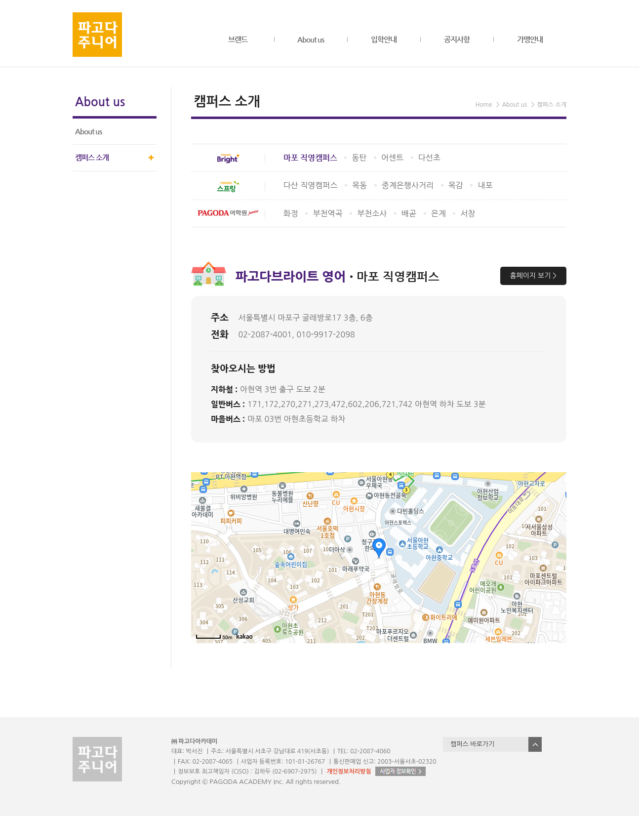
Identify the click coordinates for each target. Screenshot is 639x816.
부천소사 (372, 213)
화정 (290, 213)
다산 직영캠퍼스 (310, 185)
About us (310, 39)
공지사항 (457, 39)
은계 (438, 213)
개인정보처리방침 (348, 772)
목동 (359, 185)
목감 (455, 185)
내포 (485, 185)
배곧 (408, 213)
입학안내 (384, 39)
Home (484, 105)
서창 (467, 213)
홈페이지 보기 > (533, 275)
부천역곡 (327, 213)
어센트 (392, 158)
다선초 (429, 158)
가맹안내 (530, 39)
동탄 (359, 158)
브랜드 (237, 39)
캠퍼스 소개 (92, 157)
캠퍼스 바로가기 (472, 744)
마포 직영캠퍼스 (310, 158)
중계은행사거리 (408, 185)
